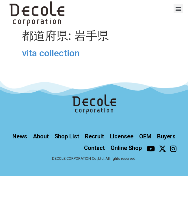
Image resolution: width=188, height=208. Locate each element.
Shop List (67, 136)
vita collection (51, 53)
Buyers (166, 136)
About (41, 136)
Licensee (121, 136)
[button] (178, 8)
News (19, 136)
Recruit (94, 136)
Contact (94, 147)
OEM (145, 136)
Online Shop (126, 147)
